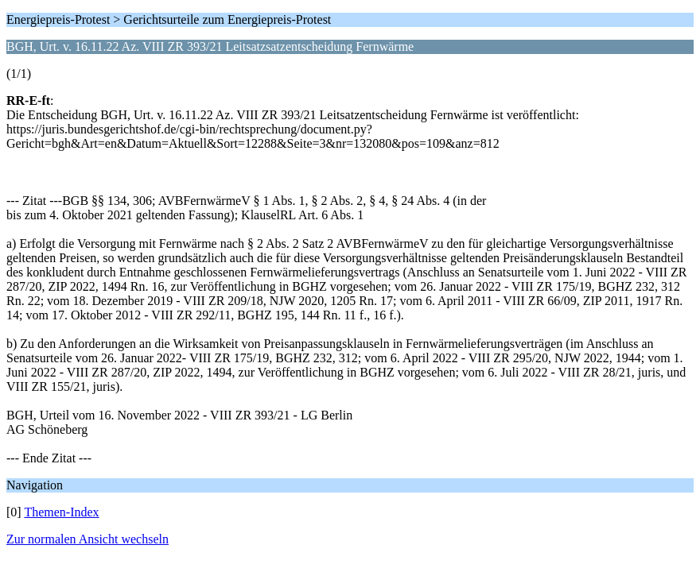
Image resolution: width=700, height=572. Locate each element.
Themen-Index (61, 512)
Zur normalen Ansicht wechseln (87, 539)
